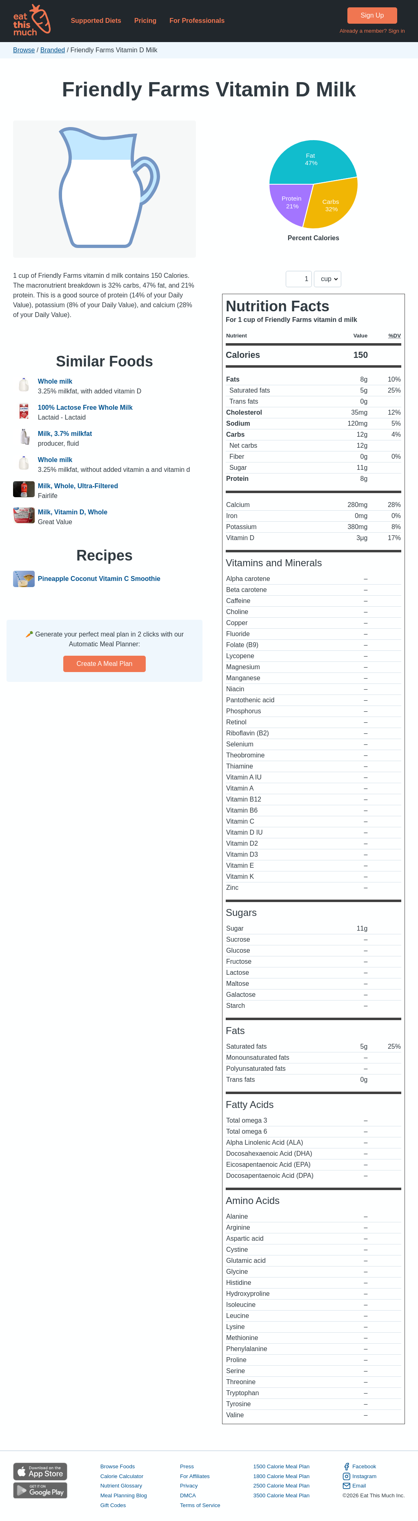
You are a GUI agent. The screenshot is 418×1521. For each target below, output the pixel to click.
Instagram (359, 1476)
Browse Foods (117, 1466)
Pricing (145, 20)
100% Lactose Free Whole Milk (85, 407)
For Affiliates (195, 1476)
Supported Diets (96, 20)
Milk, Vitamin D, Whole (72, 512)
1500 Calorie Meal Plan (281, 1466)
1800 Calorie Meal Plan (281, 1476)
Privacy (189, 1486)
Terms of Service (200, 1505)
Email (354, 1486)
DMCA (188, 1495)
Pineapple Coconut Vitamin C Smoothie (99, 579)
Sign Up (372, 15)
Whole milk (55, 381)
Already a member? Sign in (372, 31)
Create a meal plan (105, 663)
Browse (24, 50)
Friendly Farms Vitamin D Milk (209, 89)
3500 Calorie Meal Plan (281, 1495)
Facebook (359, 1467)
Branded (52, 50)
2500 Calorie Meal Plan (281, 1486)
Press (187, 1466)
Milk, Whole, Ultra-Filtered (78, 485)
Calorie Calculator (121, 1476)
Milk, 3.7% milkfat (65, 433)
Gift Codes (113, 1505)
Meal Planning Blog (123, 1495)
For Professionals (197, 20)
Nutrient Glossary (121, 1486)
